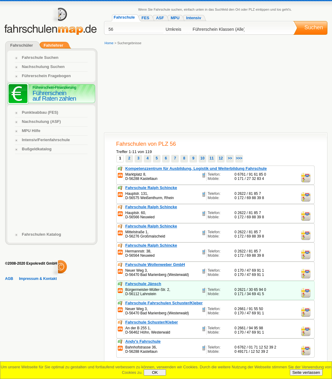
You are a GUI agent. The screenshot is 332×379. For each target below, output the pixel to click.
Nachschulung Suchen (43, 66)
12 (221, 158)
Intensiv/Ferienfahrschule (46, 140)
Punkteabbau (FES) (40, 112)
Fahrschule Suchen (40, 57)
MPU (175, 18)
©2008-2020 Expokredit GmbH (31, 263)
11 (212, 158)
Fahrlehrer (53, 45)
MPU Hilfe (31, 130)
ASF (160, 18)
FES (145, 18)
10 (202, 158)
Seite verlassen (306, 372)
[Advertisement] (169, 89)
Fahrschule (124, 17)
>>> (239, 158)
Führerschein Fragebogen (46, 75)
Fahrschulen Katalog (41, 234)
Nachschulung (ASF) (41, 121)
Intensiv (193, 18)
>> (230, 158)
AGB (9, 279)
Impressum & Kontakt (38, 279)
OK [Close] (155, 372)
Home (109, 43)
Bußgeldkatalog (37, 149)
